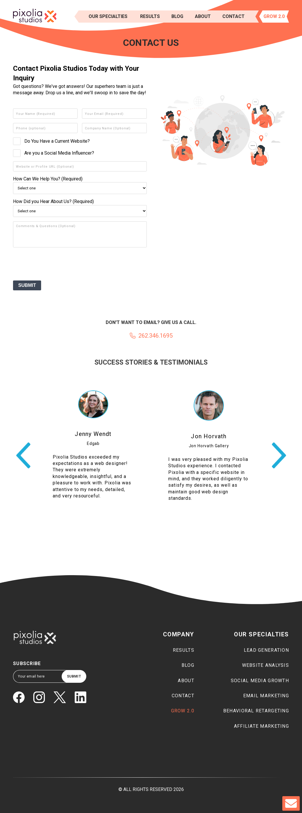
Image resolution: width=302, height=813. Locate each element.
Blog (177, 16)
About (203, 16)
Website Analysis (265, 665)
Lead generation (266, 650)
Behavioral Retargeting (256, 711)
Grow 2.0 (274, 16)
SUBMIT (27, 285)
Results (183, 650)
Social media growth (260, 680)
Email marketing (266, 695)
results (150, 16)
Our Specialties (108, 16)
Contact (233, 16)
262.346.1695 (155, 335)
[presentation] (57, 265)
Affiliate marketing (261, 726)
